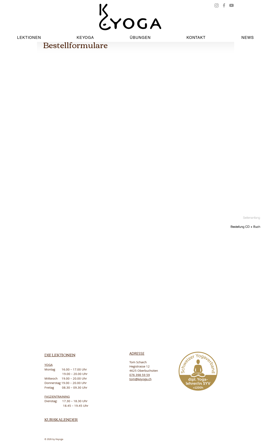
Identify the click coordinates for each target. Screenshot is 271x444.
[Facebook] (224, 5)
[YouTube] (231, 5)
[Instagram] (216, 5)
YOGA (48, 365)
